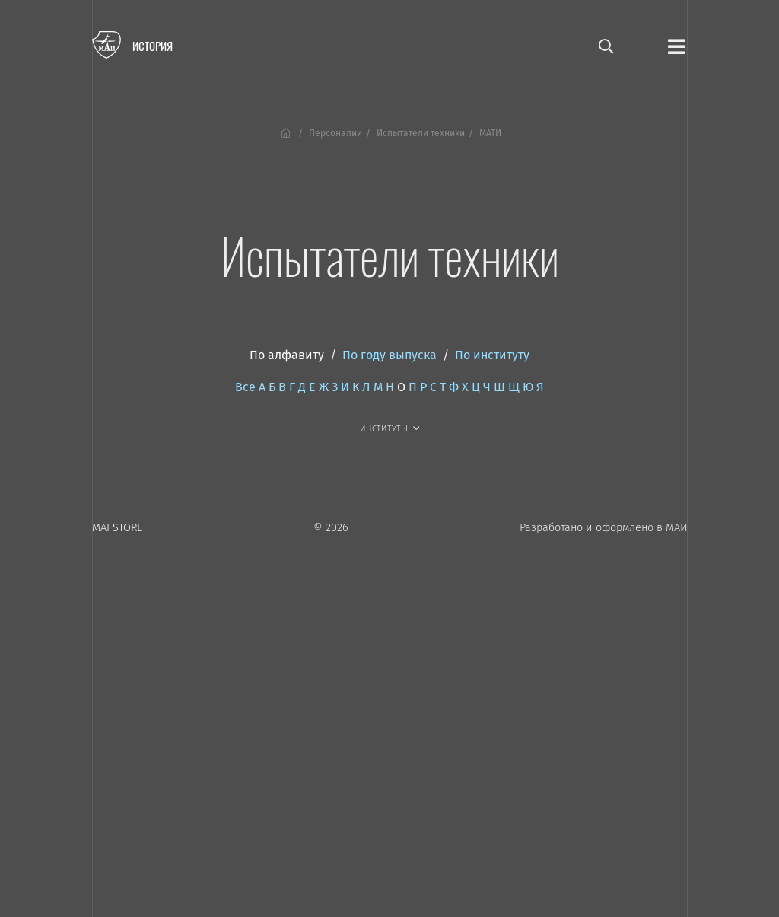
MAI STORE (117, 527)
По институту (492, 355)
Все (245, 387)
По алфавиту (287, 355)
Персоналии (335, 133)
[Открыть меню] (676, 45)
